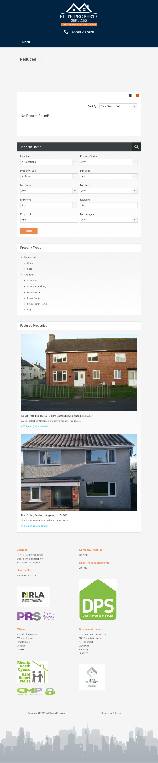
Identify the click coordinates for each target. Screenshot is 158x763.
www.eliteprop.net (31, 562)
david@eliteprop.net (33, 558)
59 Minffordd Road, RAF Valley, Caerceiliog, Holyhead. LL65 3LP (57, 415)
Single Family (33, 298)
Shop (30, 269)
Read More (75, 421)
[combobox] (118, 106)
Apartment (32, 280)
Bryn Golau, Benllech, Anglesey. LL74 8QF (44, 515)
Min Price (85, 185)
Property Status (88, 156)
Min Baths (25, 185)
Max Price (25, 199)
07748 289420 (82, 32)
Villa (29, 309)
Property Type (28, 170)
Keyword (85, 199)
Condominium (34, 292)
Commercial (30, 257)
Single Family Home (37, 304)
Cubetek (117, 713)
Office (30, 263)
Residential (29, 274)
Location (25, 156)
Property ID (26, 214)
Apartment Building (36, 286)
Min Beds (85, 170)
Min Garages (87, 214)
